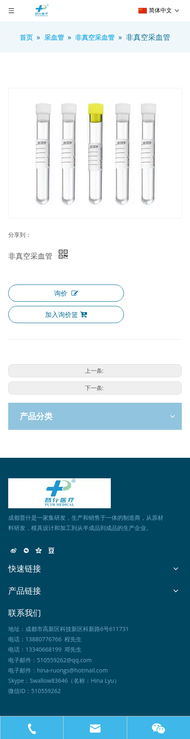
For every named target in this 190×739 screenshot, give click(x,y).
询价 (66, 293)
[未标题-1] (59, 493)
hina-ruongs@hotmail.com (72, 670)
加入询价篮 (66, 314)
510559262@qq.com (64, 660)
